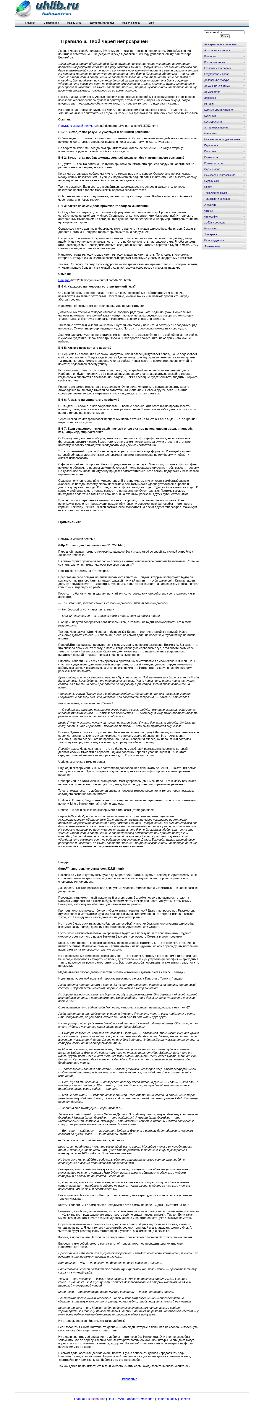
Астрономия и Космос (217, 50)
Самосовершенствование (219, 175)
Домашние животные (217, 85)
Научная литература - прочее (222, 139)
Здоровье (210, 97)
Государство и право (216, 74)
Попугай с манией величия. (77, 125)
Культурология (213, 121)
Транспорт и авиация (217, 198)
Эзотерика (210, 234)
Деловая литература (216, 80)
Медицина (210, 133)
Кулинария (210, 115)
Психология (211, 157)
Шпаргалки (210, 228)
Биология (210, 56)
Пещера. (64, 280)
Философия (211, 216)
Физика (208, 210)
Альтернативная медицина (220, 44)
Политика (210, 151)
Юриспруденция (214, 240)
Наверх (185, 1398)
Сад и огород (212, 169)
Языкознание (212, 246)
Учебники (210, 204)
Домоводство (212, 91)
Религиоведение (214, 163)
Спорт (207, 186)
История (209, 103)
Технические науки (215, 192)
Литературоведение (216, 127)
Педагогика (211, 145)
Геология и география (217, 68)
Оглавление (129, 1379)
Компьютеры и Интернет (219, 109)
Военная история (214, 62)
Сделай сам (211, 180)
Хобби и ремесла (214, 222)
